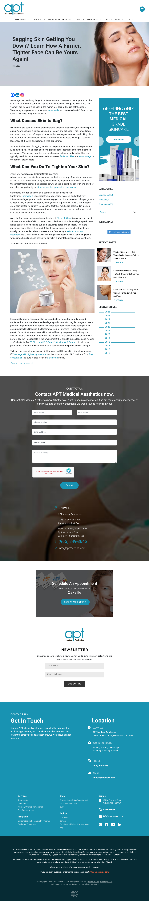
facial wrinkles (67, 156)
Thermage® (27, 196)
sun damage (85, 156)
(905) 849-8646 (70, 542)
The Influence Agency (89, 884)
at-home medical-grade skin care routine (57, 187)
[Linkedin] (17, 95)
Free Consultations (26, 810)
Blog (131, 19)
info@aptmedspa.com (70, 548)
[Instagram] (22, 95)
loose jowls (53, 110)
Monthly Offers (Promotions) (30, 806)
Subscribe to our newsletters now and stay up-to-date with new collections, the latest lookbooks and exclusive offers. (74, 658)
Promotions (94, 19)
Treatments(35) (106, 204)
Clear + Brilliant (64, 218)
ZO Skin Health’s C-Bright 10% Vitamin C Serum (52, 342)
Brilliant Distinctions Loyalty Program (34, 821)
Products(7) (104, 199)
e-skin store (52, 357)
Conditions (38, 19)
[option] (119, 139)
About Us (120, 19)
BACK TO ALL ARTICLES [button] (21, 363)
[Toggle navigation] (142, 9)
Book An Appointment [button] (75, 602)
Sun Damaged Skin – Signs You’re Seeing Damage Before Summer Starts (126, 255)
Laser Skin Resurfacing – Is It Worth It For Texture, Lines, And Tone (126, 293)
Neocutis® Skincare (68, 803)
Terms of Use (93, 881)
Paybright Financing (27, 824)
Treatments (22, 19)
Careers (63, 821)
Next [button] (101, 141)
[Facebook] (13, 95)
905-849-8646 (109, 809)
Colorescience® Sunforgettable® (74, 800)
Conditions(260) (106, 194)
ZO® (62, 806)
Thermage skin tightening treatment (30, 354)
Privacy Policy (106, 881)
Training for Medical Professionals (74, 824)
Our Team (64, 817)
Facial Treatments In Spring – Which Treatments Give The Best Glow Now (126, 274)
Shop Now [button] (119, 139)
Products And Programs (61, 19)
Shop (80, 19)
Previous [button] (136, 141)
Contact (108, 19)
